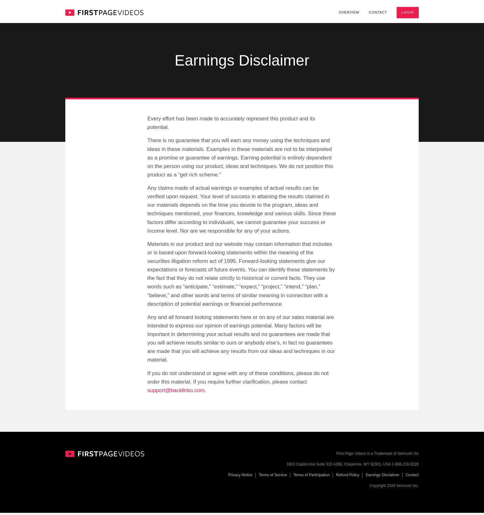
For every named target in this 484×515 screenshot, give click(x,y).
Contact (378, 12)
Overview (349, 12)
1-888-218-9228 (405, 467)
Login (408, 12)
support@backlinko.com (175, 393)
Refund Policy (347, 477)
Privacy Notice (240, 477)
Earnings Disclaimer (382, 477)
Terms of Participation (311, 477)
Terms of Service (273, 477)
